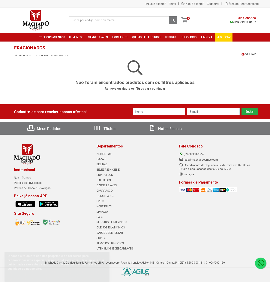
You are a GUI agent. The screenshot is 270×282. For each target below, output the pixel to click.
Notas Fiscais (165, 128)
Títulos (105, 128)
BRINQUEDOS (105, 175)
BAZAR (101, 159)
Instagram (187, 174)
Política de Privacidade (28, 182)
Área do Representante (242, 3)
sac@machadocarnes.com (198, 159)
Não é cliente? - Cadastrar (200, 3)
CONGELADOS (105, 196)
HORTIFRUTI (104, 206)
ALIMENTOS (104, 154)
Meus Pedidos (44, 128)
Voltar (249, 54)
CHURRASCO (105, 190)
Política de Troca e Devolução (32, 188)
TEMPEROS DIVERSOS (110, 243)
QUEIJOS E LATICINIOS (111, 227)
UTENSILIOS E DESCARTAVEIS (115, 248)
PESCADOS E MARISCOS (112, 222)
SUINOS (101, 238)
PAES (100, 217)
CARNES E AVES (107, 185)
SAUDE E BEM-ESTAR (110, 232)
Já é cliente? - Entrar (161, 3)
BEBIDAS (102, 164)
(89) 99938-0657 (243, 22)
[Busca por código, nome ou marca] (119, 20)
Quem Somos (22, 177)
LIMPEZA (102, 211)
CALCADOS (104, 180)
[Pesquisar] (173, 20)
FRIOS (100, 201)
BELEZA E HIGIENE (108, 169)
